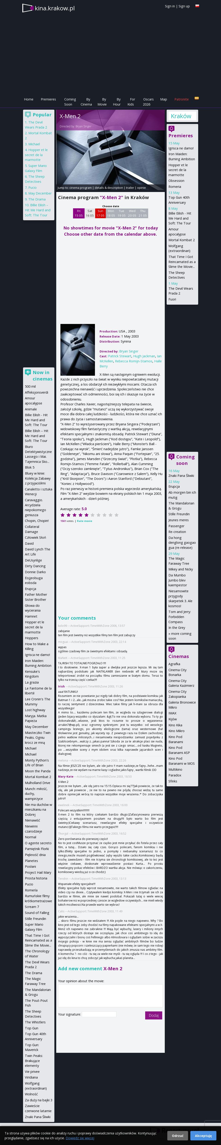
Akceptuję (203, 1136)
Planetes (31, 861)
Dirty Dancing (35, 566)
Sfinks (172, 781)
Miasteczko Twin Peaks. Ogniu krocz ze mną (37, 737)
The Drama (37, 199)
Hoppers (31, 638)
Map (163, 99)
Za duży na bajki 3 (38, 1100)
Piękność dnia (35, 855)
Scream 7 (32, 907)
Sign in (170, 6)
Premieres (48, 99)
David (29, 543)
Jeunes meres (178, 520)
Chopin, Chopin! (37, 520)
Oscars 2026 (148, 101)
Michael (34, 144)
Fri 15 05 (79, 213)
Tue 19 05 (122, 213)
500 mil (30, 386)
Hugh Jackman (144, 356)
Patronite (181, 99)
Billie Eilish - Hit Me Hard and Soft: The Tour (179, 218)
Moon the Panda (37, 771)
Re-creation (177, 532)
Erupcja (174, 486)
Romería (31, 890)
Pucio (32, 187)
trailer (130, 188)
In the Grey (176, 627)
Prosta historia (36, 878)
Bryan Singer (83, 126)
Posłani (30, 866)
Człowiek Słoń (35, 537)
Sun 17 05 (100, 213)
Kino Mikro (176, 731)
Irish (61, 686)
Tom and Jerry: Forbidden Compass (179, 617)
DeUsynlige (33, 560)
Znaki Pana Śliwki (181, 475)
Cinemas (178, 656)
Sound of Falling (37, 912)
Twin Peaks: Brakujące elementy (34, 1060)
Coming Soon (70, 101)
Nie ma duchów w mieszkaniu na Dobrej (38, 809)
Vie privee (32, 1071)
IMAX (172, 713)
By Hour (117, 101)
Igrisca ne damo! (181, 148)
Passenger (176, 526)
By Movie (102, 101)
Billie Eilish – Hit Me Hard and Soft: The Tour (37, 210)
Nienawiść (32, 820)
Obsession (176, 180)
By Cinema (86, 101)
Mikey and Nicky (180, 569)
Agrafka (174, 664)
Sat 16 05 (90, 213)
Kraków (181, 116)
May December (40, 193)
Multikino (175, 769)
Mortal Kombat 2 (181, 240)
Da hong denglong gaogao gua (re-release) (182, 542)
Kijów (172, 719)
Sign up (184, 6)
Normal (30, 837)
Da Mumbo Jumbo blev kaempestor (177, 580)
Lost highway (35, 710)
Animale (31, 409)
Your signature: (70, 1014)
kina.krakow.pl (55, 8)
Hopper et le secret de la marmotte (178, 170)
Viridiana (31, 1077)
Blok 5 (29, 467)
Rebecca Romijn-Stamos (133, 361)
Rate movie (84, 521)
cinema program (80, 188)
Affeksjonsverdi (36, 392)
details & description (109, 188)
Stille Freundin (179, 514)
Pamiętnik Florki (37, 849)
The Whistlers (35, 1022)
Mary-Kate (66, 777)
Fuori (172, 299)
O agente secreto (38, 843)
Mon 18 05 (111, 213)
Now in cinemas (43, 375)
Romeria (174, 186)
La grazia (32, 682)
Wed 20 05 (132, 213)
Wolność (31, 1094)
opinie (141, 188)
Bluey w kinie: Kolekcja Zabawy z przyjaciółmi (37, 478)
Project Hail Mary (38, 872)
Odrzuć (177, 1136)
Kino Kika (175, 725)
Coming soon (185, 460)
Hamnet (31, 616)
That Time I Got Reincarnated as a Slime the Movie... (182, 262)
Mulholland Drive (37, 783)
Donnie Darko (35, 572)
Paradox (174, 775)
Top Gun (31, 1028)
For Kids (131, 101)
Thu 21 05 (143, 213)
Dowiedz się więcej (80, 1138)
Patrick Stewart (119, 356)
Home (28, 99)
